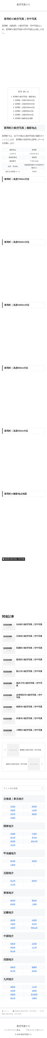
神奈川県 (34, 841)
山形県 (34, 810)
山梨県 (12, 865)
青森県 (12, 810)
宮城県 (12, 818)
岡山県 (12, 951)
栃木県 (12, 838)
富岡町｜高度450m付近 (24, 115)
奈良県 (34, 924)
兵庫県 (34, 920)
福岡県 (12, 987)
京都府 (12, 924)
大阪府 (12, 928)
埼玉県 (12, 845)
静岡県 (12, 904)
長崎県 (12, 994)
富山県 (12, 881)
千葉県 (34, 834)
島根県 (12, 947)
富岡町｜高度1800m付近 (25, 107)
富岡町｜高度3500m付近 (25, 104)
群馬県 (12, 841)
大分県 (34, 987)
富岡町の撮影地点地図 (24, 118)
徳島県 (12, 967)
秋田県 (34, 806)
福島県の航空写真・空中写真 (13, 559)
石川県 (12, 884)
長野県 (34, 861)
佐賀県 (12, 991)
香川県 (12, 971)
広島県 (34, 944)
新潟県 (12, 861)
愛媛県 (34, 967)
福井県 (34, 881)
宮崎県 (34, 991)
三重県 (34, 904)
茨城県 (12, 834)
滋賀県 (12, 920)
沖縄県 (34, 998)
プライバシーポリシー (34, 1030)
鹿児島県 (34, 994)
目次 (20, 91)
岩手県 (12, 814)
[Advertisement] (23, 61)
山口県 (34, 947)
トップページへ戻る (12, 1030)
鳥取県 (12, 944)
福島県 (34, 814)
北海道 (12, 806)
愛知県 (34, 900)
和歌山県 (34, 928)
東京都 (34, 838)
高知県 (34, 971)
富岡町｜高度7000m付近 (25, 100)
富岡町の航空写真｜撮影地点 (24, 97)
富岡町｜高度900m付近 (24, 111)
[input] (23, 788)
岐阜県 (12, 900)
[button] (42, 788)
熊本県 (12, 998)
